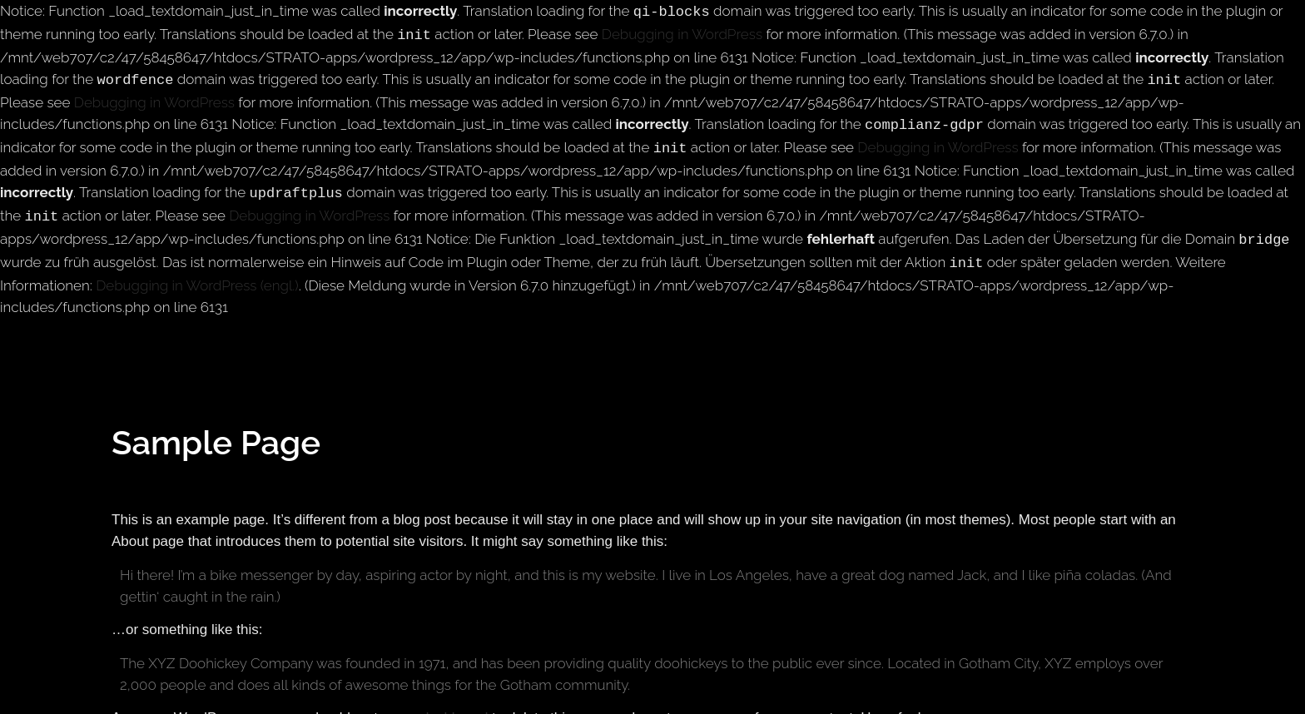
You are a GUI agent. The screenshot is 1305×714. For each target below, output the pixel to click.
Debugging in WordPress (682, 32)
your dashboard (439, 703)
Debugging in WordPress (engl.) (197, 270)
